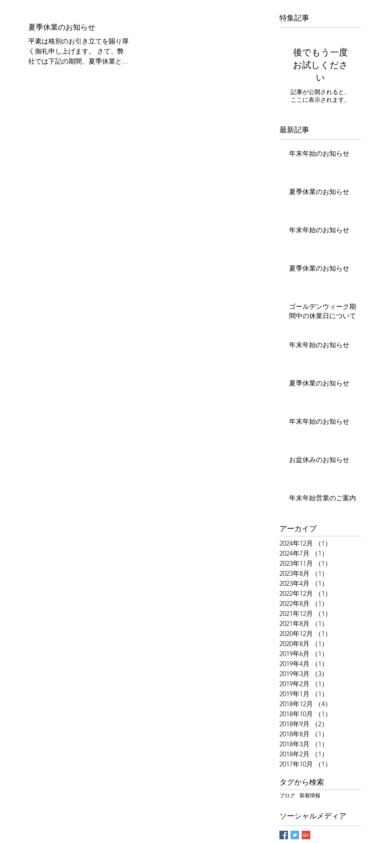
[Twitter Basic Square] (295, 835)
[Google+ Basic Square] (306, 835)
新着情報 (310, 795)
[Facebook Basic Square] (283, 835)
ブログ (287, 795)
